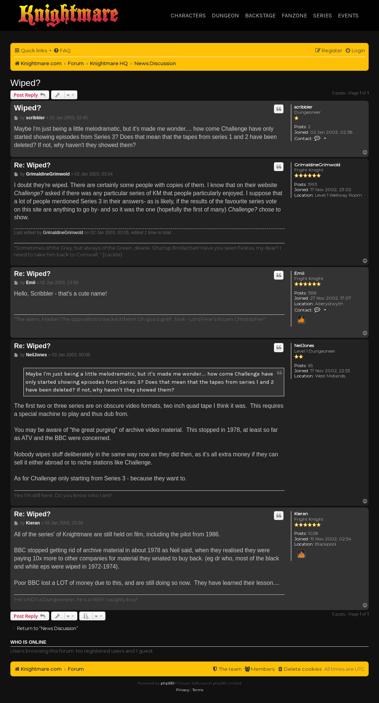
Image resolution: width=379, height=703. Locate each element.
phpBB (167, 683)
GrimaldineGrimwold (317, 164)
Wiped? (25, 83)
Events (348, 15)
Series (322, 15)
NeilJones (304, 345)
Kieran (301, 513)
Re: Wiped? (32, 165)
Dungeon (225, 15)
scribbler (303, 107)
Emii (299, 273)
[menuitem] (62, 50)
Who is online (28, 642)
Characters (188, 15)
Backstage (260, 15)
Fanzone (294, 15)
